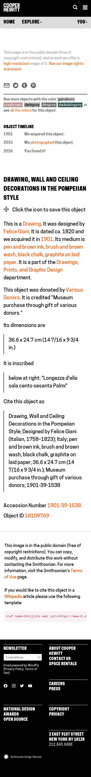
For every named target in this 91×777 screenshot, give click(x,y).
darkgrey (32, 105)
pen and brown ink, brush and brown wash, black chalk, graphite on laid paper (43, 255)
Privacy (56, 714)
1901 (47, 239)
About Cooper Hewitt (62, 651)
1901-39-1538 (64, 506)
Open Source (16, 719)
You (82, 22)
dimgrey (49, 105)
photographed (42, 143)
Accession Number (25, 506)
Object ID (14, 516)
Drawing (32, 224)
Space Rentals (63, 664)
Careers (57, 684)
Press (54, 689)
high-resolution (16, 64)
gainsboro (66, 99)
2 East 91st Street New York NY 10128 (66, 737)
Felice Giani (16, 232)
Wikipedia (13, 597)
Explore (32, 22)
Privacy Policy (14, 669)
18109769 (37, 516)
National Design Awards (19, 712)
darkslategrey (70, 105)
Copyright (59, 709)
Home (9, 22)
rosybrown (13, 105)
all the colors (21, 111)
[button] (85, 8)
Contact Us (60, 659)
